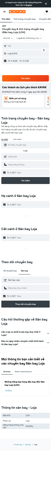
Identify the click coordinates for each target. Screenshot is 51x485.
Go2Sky (8, 390)
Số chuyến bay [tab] (10, 271)
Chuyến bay (18, 445)
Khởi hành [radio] (17, 139)
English (29, 5)
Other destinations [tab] (23, 371)
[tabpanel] (25, 386)
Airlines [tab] (6, 371)
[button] (46, 4)
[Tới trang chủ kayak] (17, 11)
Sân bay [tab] (24, 271)
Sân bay (28, 445)
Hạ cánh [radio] (4, 139)
